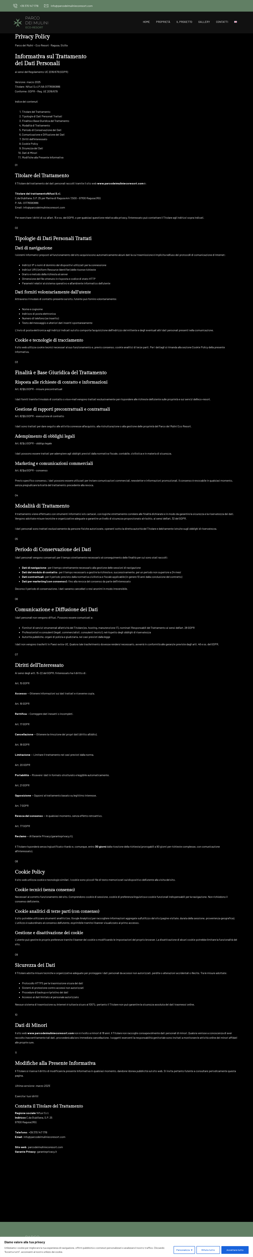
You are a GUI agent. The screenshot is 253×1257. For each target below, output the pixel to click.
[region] (126, 1247)
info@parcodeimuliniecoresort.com (72, 5)
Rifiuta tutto (207, 1249)
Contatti (222, 21)
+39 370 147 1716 (29, 5)
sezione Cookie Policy (195, 347)
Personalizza (182, 1249)
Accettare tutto (235, 1249)
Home (146, 21)
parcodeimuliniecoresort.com (45, 1147)
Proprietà (163, 21)
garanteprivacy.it (62, 836)
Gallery (204, 21)
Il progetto (184, 21)
